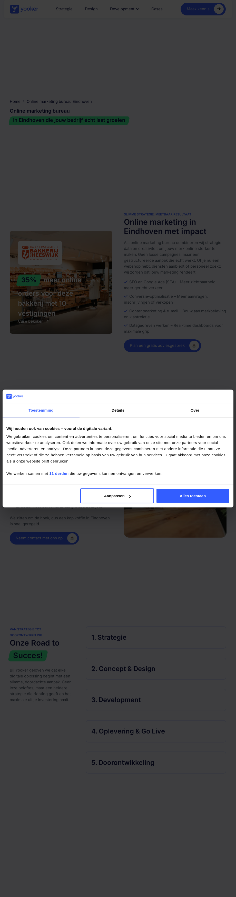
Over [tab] (195, 410)
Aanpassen (117, 496)
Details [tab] (118, 410)
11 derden (58, 473)
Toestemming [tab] (41, 410)
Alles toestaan (193, 496)
